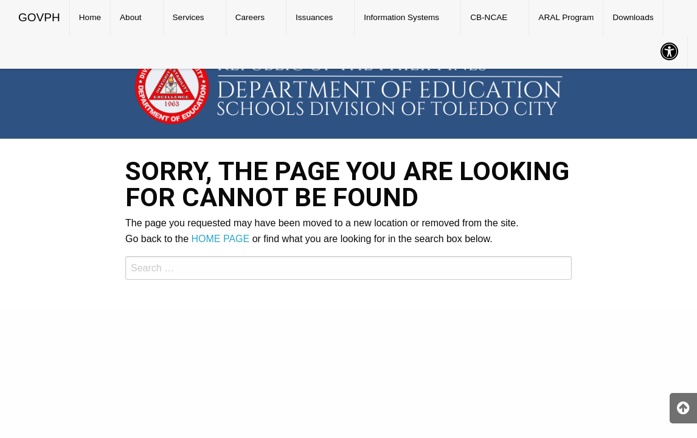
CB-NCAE (488, 17)
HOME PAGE (221, 239)
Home (90, 17)
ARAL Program (566, 17)
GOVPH (39, 17)
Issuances (314, 17)
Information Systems (401, 17)
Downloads (632, 17)
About (131, 17)
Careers (250, 17)
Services (188, 17)
